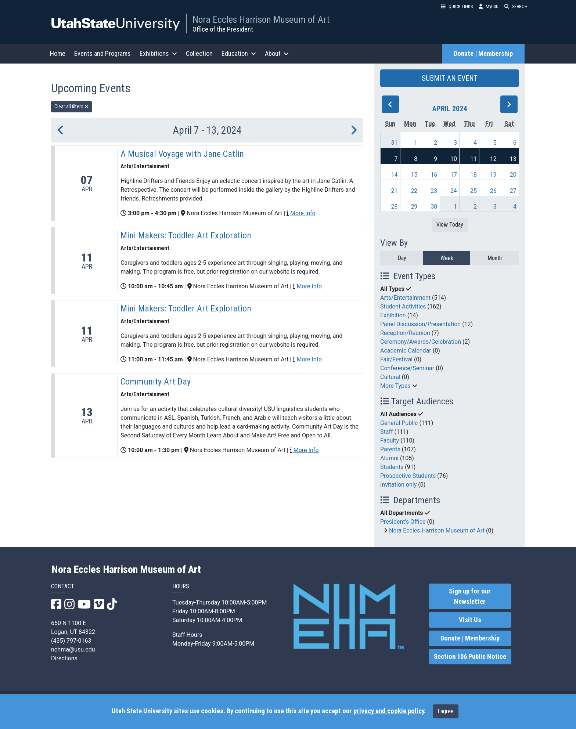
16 (434, 174)
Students (391, 466)
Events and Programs (102, 53)
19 (493, 174)
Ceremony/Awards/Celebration (420, 341)
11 (473, 158)
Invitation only (398, 484)
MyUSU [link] (488, 6)
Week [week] (446, 258)
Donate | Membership (483, 54)
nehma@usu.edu (73, 649)
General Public (399, 422)
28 (394, 206)
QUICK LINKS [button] (457, 6)
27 (513, 190)
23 (434, 190)
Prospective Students (408, 475)
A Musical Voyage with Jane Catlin (182, 154)
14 (394, 174)
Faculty (389, 440)
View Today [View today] (449, 224)
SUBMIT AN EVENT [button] (450, 78)
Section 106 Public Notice (470, 657)
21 (394, 190)
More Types (395, 385)
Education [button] (239, 53)
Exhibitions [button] (158, 53)
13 (513, 158)
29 (414, 206)
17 (453, 174)
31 (394, 142)
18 (473, 174)
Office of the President (222, 29)
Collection (199, 53)
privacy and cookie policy (388, 711)
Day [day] (401, 258)
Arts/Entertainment (405, 297)
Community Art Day (155, 381)
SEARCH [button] (516, 6)
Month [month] (494, 258)
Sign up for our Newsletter (470, 596)
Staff (386, 431)
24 (453, 190)
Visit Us (470, 620)
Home (57, 53)
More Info (303, 213)
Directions (64, 658)
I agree (446, 711)
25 (473, 190)
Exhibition (393, 315)
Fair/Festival (396, 359)
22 (414, 190)
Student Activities (403, 306)
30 (434, 206)
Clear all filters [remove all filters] (71, 106)
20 (513, 174)
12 (493, 158)
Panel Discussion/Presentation (420, 324)
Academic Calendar (405, 350)
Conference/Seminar (407, 368)
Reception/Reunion (405, 332)
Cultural (390, 376)
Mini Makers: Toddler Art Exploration (185, 235)
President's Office (403, 521)
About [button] (277, 53)
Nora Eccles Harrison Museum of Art (261, 19)
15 (414, 174)
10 (453, 158)
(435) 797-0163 (71, 640)
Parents (390, 449)
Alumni (389, 458)
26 (493, 190)
